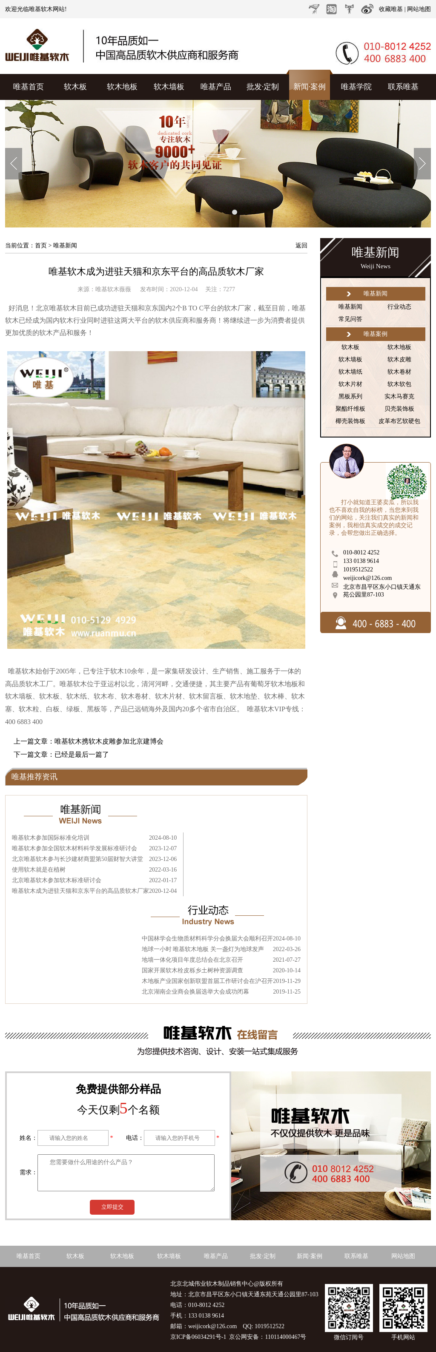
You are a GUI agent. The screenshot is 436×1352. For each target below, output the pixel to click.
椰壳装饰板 (350, 421)
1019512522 (358, 569)
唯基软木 (41, 9)
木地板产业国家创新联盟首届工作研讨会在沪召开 (207, 981)
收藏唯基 (391, 9)
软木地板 (122, 86)
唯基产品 (216, 86)
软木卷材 (399, 372)
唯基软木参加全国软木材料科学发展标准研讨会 (74, 848)
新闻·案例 (309, 86)
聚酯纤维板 (350, 409)
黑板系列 (350, 396)
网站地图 (419, 9)
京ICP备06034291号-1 (198, 1337)
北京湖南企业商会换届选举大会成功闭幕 (195, 991)
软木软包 (399, 384)
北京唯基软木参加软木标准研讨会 (56, 880)
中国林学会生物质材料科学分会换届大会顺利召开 (207, 938)
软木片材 (350, 384)
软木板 (75, 86)
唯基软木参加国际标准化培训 (50, 838)
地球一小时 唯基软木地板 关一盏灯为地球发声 (203, 949)
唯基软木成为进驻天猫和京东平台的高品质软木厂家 (156, 271)
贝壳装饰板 (399, 409)
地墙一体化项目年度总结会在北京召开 (192, 960)
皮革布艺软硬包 (399, 421)
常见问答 (350, 319)
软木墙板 (169, 86)
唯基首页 (28, 86)
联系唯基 (403, 86)
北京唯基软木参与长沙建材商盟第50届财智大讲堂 (77, 859)
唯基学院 (356, 86)
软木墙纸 (350, 372)
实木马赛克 (399, 396)
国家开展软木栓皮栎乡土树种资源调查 (192, 970)
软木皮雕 (399, 359)
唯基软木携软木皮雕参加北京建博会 (109, 741)
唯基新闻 (350, 307)
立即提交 (112, 1207)
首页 (41, 245)
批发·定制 (263, 86)
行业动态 (399, 307)
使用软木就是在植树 (39, 869)
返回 (301, 245)
